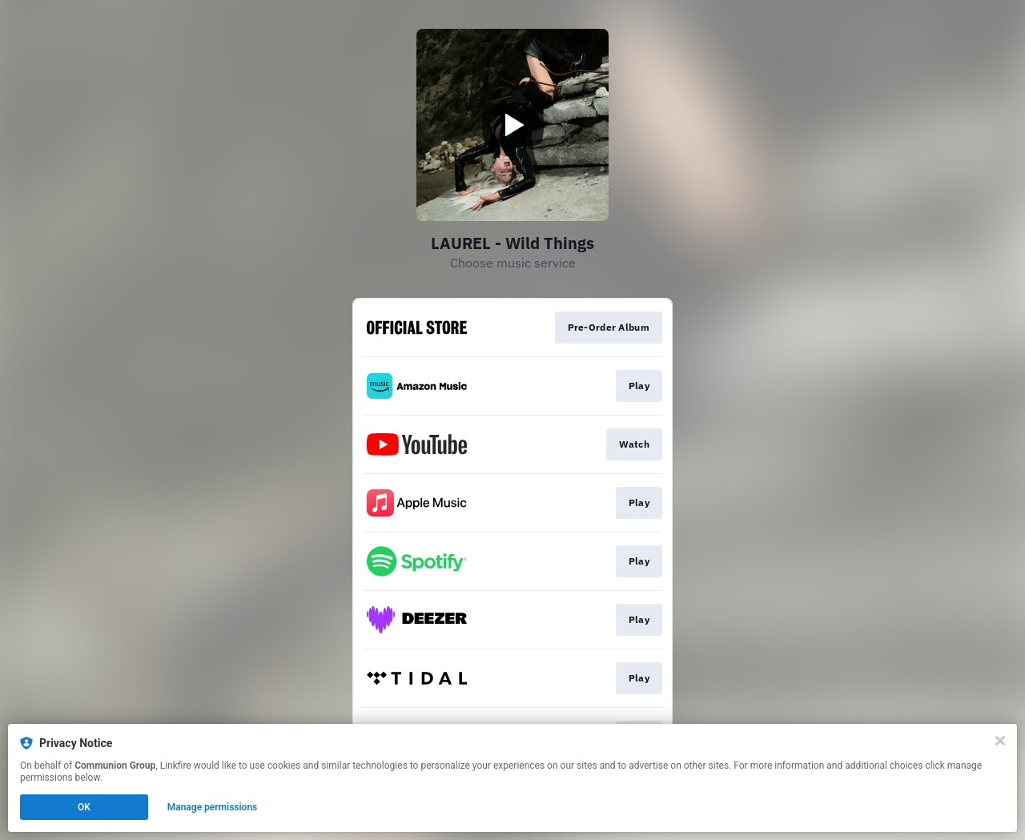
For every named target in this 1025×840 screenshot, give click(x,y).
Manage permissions (212, 807)
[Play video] (512, 124)
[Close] (1000, 741)
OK (84, 807)
